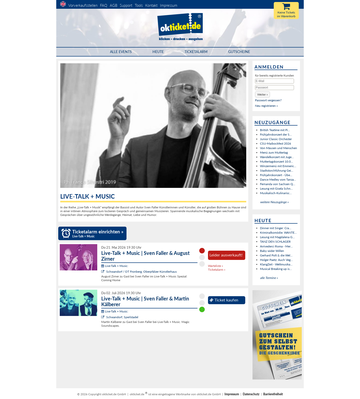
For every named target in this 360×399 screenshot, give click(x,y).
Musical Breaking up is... (276, 269)
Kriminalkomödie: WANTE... (278, 232)
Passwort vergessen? (268, 100)
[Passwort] (274, 87)
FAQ (103, 5)
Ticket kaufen (224, 300)
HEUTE (158, 52)
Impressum (168, 5)
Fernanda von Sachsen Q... (277, 184)
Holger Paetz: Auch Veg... (276, 260)
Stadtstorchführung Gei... (276, 170)
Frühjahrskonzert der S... (276, 134)
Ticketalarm (196, 52)
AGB (113, 5)
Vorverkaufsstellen (83, 5)
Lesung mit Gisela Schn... (276, 188)
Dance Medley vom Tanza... (278, 179)
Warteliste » (215, 266)
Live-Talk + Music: (114, 266)
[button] (262, 94)
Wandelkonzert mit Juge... (277, 157)
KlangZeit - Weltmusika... (276, 264)
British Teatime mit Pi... (275, 130)
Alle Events (121, 52)
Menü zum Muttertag (274, 152)
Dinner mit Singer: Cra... (275, 228)
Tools (139, 5)
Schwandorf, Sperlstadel (122, 317)
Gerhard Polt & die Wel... (276, 255)
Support (126, 5)
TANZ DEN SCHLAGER (275, 241)
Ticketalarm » (216, 269)
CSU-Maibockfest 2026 (275, 143)
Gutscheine (239, 52)
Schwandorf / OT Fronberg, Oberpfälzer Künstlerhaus (141, 271)
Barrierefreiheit (273, 394)
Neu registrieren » (266, 106)
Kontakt (151, 5)
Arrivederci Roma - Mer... (276, 246)
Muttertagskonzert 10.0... (276, 161)
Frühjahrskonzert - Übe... (276, 175)
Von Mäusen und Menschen (278, 148)
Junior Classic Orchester (276, 139)
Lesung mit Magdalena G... (277, 237)
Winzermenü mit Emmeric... (278, 166)
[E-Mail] (274, 81)
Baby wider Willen (272, 251)
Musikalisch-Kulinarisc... (276, 193)
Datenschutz (251, 394)
